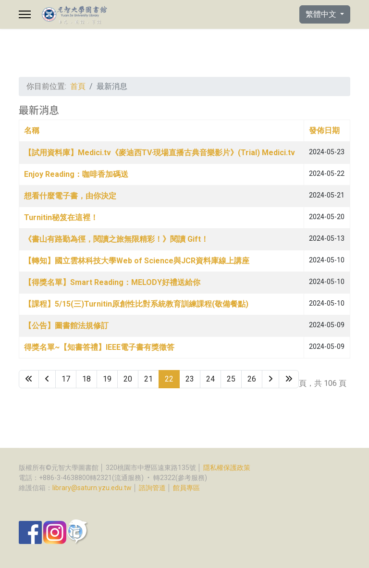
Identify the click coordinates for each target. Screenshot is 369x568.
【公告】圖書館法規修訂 (66, 325)
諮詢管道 (152, 488)
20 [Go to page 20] (127, 378)
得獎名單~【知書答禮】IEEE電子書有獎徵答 (99, 347)
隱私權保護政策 (226, 467)
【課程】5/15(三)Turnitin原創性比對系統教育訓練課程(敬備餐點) (136, 304)
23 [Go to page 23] (189, 378)
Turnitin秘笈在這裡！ (61, 217)
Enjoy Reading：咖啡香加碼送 (76, 174)
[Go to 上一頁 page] (47, 379)
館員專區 (186, 488)
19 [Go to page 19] (107, 378)
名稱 (31, 130)
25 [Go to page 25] (231, 378)
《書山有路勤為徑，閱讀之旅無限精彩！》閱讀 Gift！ (116, 239)
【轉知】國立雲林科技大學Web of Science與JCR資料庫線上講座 (136, 260)
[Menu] (25, 14)
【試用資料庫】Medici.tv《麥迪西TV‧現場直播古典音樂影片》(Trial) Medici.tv (159, 152)
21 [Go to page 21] (148, 378)
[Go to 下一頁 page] (270, 379)
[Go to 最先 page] (29, 379)
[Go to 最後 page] (289, 379)
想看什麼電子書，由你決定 (70, 195)
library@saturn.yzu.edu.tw (92, 488)
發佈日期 (324, 130)
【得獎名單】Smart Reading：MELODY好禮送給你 (112, 282)
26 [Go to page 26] (251, 378)
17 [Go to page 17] (66, 378)
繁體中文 (322, 14)
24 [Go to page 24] (210, 378)
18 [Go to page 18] (86, 378)
